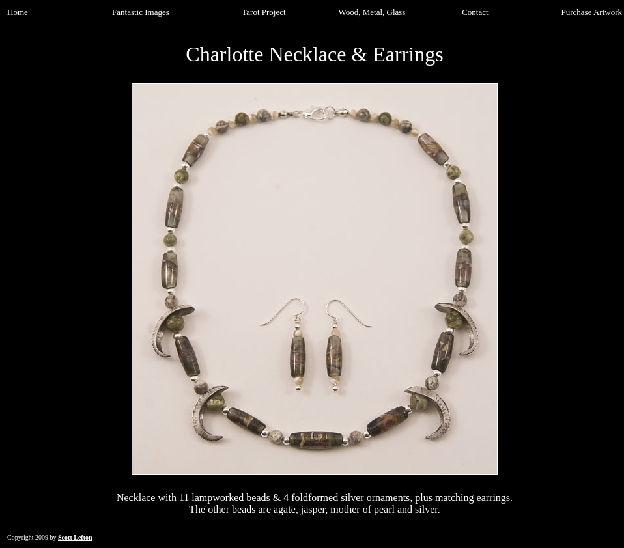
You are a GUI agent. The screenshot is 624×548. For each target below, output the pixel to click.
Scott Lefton (75, 537)
